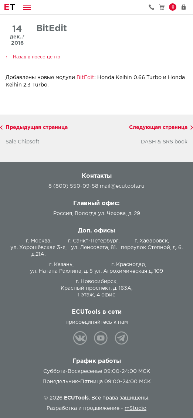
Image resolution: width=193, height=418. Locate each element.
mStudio (135, 408)
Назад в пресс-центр (36, 57)
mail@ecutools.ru (122, 186)
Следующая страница (158, 127)
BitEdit (85, 77)
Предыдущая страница (37, 127)
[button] (27, 7)
